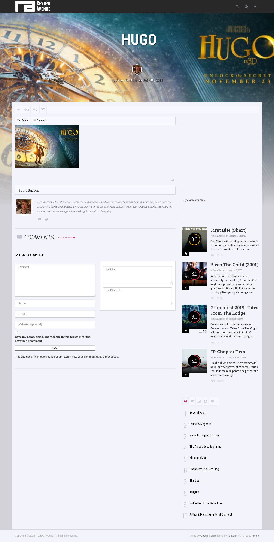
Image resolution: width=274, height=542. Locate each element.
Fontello (232, 535)
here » (255, 535)
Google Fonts (208, 535)
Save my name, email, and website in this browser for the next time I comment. (53, 339)
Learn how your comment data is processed (91, 356)
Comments (40, 120)
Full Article (22, 120)
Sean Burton (126, 80)
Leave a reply (67, 237)
